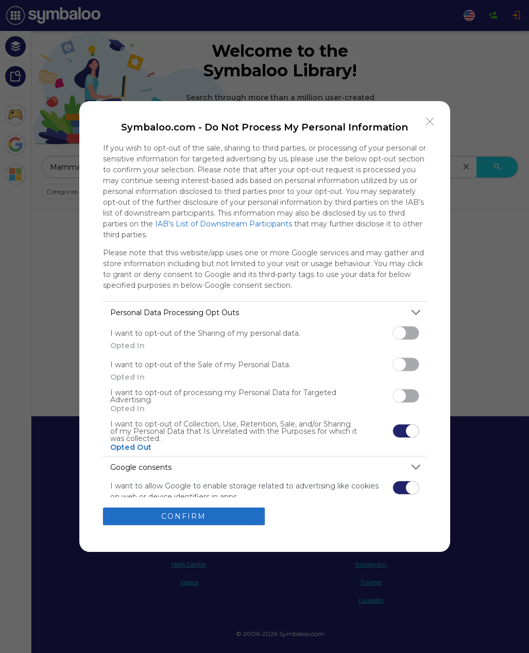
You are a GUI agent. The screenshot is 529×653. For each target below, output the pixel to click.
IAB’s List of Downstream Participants (223, 223)
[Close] (430, 121)
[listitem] (264, 312)
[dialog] (264, 326)
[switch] (406, 333)
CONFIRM (183, 515)
